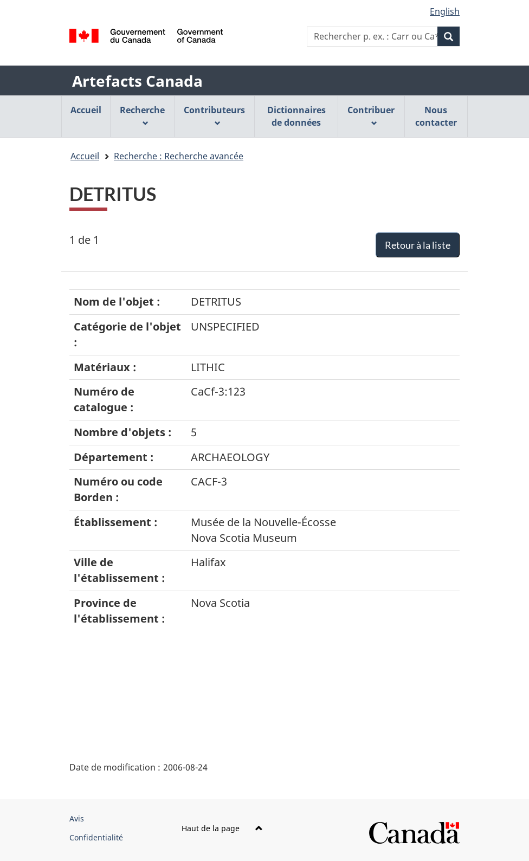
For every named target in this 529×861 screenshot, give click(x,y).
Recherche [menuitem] (142, 115)
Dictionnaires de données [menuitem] (296, 116)
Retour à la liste (417, 245)
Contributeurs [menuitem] (214, 115)
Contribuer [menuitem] (371, 115)
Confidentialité (96, 837)
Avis (76, 818)
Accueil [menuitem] (85, 110)
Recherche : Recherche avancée (178, 156)
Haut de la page (222, 828)
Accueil (84, 156)
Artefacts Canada (137, 80)
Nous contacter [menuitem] (436, 116)
